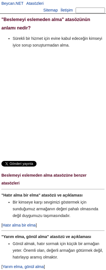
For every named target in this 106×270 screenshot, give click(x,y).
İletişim (66, 10)
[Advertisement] (53, 104)
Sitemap (50, 10)
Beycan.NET (12, 3)
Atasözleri (35, 3)
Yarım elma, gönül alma (23, 266)
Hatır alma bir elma (19, 225)
